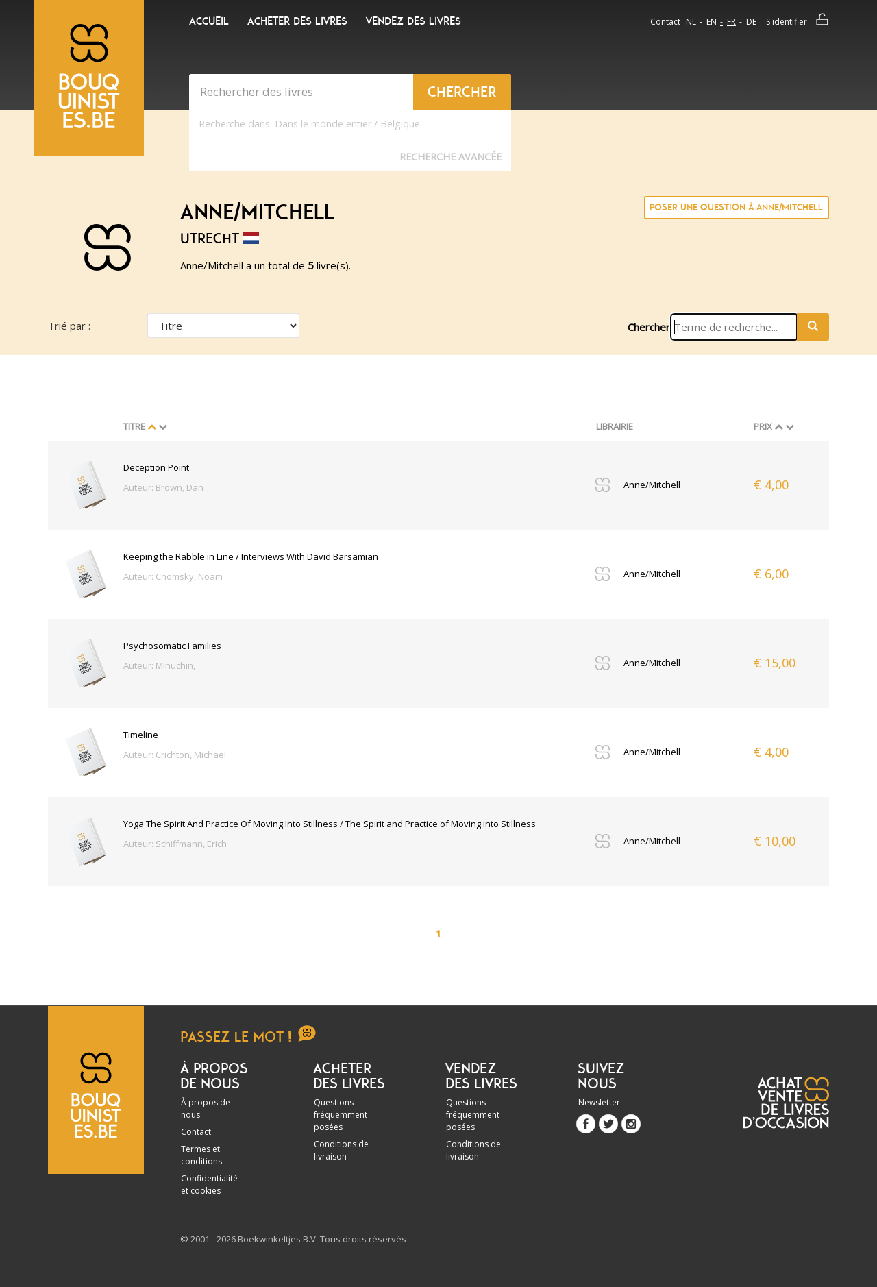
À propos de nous (205, 1108)
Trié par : (69, 325)
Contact (665, 21)
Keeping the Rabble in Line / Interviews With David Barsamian (250, 556)
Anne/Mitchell (651, 484)
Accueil (209, 21)
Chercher (649, 327)
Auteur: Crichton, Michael (174, 754)
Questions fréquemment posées (340, 1114)
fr (731, 21)
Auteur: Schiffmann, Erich (175, 843)
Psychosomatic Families (172, 645)
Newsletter (599, 1102)
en (711, 21)
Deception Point (156, 467)
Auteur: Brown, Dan (163, 487)
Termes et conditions (201, 1155)
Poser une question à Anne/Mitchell (736, 207)
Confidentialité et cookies (209, 1185)
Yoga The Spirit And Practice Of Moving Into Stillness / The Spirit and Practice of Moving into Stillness (329, 824)
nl (691, 21)
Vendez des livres (413, 21)
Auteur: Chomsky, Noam (173, 576)
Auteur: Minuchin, (159, 665)
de (751, 21)
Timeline (140, 734)
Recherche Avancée (450, 156)
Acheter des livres (297, 21)
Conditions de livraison (341, 1150)
